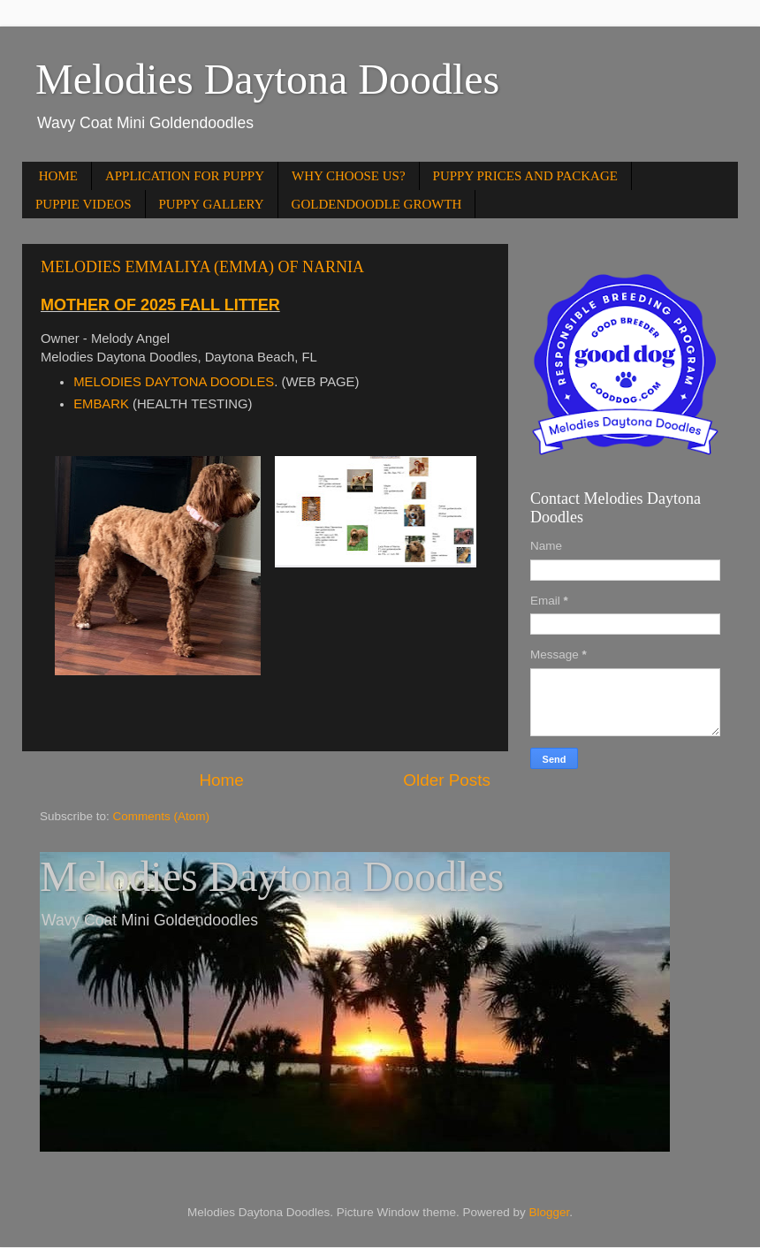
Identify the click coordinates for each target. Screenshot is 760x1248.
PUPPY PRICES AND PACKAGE (525, 176)
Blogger (548, 1212)
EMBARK (101, 404)
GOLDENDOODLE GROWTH (377, 204)
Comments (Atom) (161, 816)
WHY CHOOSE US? (349, 176)
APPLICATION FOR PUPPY (184, 176)
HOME (58, 176)
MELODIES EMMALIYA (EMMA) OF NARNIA (202, 267)
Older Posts (446, 780)
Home (221, 780)
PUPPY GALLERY (211, 204)
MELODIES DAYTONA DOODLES (173, 382)
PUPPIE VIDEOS (83, 204)
